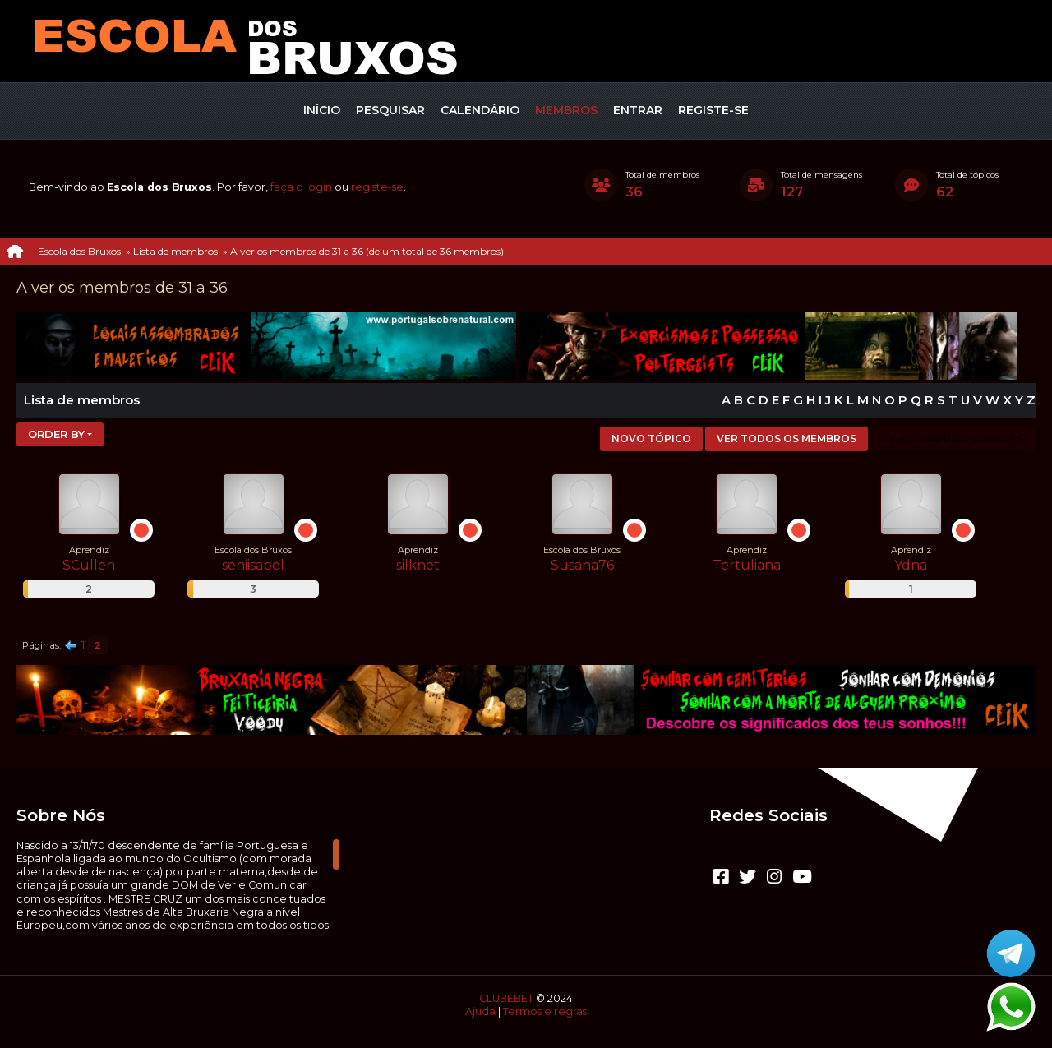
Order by (56, 434)
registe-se (377, 187)
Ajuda (480, 1011)
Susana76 (582, 565)
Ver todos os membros (786, 438)
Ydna (910, 565)
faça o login (301, 187)
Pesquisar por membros (953, 438)
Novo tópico (651, 438)
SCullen (88, 565)
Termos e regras (545, 1011)
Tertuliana (747, 565)
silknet (418, 565)
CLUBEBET (506, 998)
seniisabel (253, 565)
